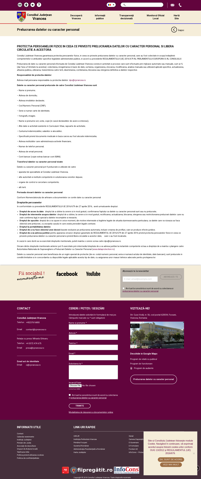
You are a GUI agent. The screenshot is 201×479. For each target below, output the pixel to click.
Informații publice (100, 17)
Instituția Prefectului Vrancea (85, 438)
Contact (20, 433)
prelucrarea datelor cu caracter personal (140, 290)
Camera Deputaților (137, 438)
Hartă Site (177, 17)
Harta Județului (80, 451)
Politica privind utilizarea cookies (30, 454)
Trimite (79, 405)
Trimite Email (173, 5)
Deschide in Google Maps (143, 352)
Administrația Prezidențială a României (89, 448)
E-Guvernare (134, 441)
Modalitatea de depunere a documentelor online (91, 411)
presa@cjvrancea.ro (35, 347)
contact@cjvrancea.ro (36, 328)
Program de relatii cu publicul (143, 358)
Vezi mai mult (171, 464)
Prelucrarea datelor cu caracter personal (153, 378)
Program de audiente (143, 367)
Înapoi (177, 29)
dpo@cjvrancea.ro (77, 79)
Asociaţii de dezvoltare (26, 445)
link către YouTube (93, 273)
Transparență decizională (126, 17)
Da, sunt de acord (171, 459)
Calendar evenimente (25, 436)
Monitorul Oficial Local (155, 17)
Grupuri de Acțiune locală (27, 448)
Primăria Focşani (80, 441)
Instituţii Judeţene (24, 439)
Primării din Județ (24, 442)
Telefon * (73, 342)
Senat (131, 435)
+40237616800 (33, 321)
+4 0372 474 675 (33, 342)
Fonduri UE (133, 448)
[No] (193, 453)
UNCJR (76, 435)
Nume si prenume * (78, 322)
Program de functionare (141, 363)
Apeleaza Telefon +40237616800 (180, 5)
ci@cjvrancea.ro (33, 364)
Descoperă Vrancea (76, 17)
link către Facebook (67, 273)
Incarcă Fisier (75, 381)
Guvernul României (81, 445)
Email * (72, 352)
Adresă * (73, 332)
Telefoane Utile (23, 451)
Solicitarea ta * (76, 362)
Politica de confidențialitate (28, 457)
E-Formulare (134, 445)
